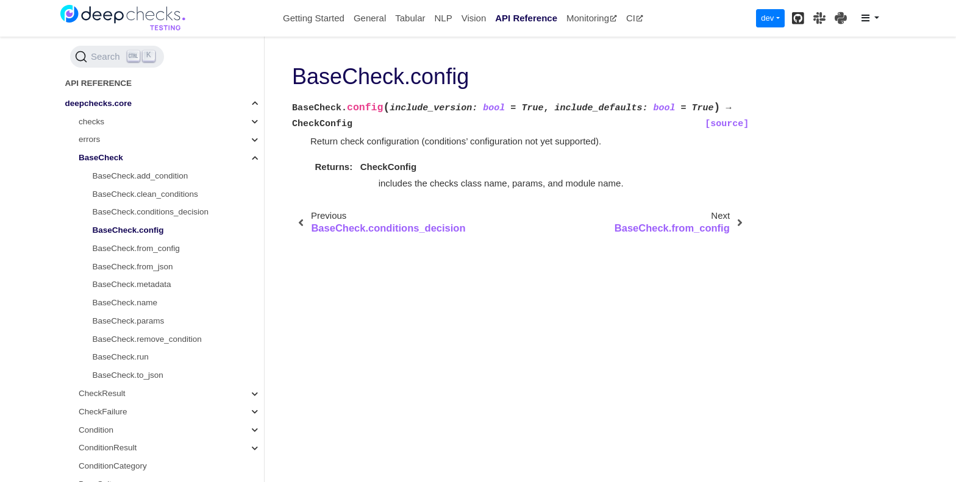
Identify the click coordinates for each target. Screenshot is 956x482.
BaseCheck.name (125, 302)
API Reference (526, 18)
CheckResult (102, 393)
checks (91, 121)
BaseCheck (101, 157)
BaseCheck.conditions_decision (151, 211)
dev (767, 18)
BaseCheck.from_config (136, 248)
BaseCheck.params (129, 320)
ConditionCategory (113, 465)
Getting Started (313, 18)
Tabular (410, 18)
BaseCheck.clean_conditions (145, 194)
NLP (443, 18)
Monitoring (591, 18)
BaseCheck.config (128, 230)
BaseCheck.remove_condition (147, 339)
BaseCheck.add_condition (140, 175)
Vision (474, 18)
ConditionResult (108, 447)
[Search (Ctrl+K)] (117, 57)
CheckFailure (103, 411)
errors (89, 139)
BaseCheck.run (121, 356)
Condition (96, 429)
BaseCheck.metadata (132, 284)
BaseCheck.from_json (133, 266)
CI (634, 18)
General (370, 18)
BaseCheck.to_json (128, 375)
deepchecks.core (98, 103)
